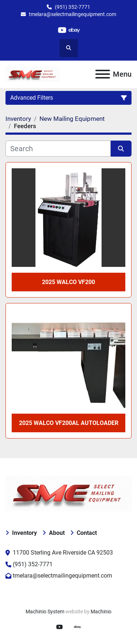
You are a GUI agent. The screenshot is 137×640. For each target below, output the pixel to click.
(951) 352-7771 (72, 7)
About (57, 532)
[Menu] (102, 74)
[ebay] (75, 30)
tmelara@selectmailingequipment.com (72, 14)
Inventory (24, 532)
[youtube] (62, 30)
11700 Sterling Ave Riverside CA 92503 (63, 552)
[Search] (58, 149)
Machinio (101, 611)
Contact (87, 532)
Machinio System (45, 611)
